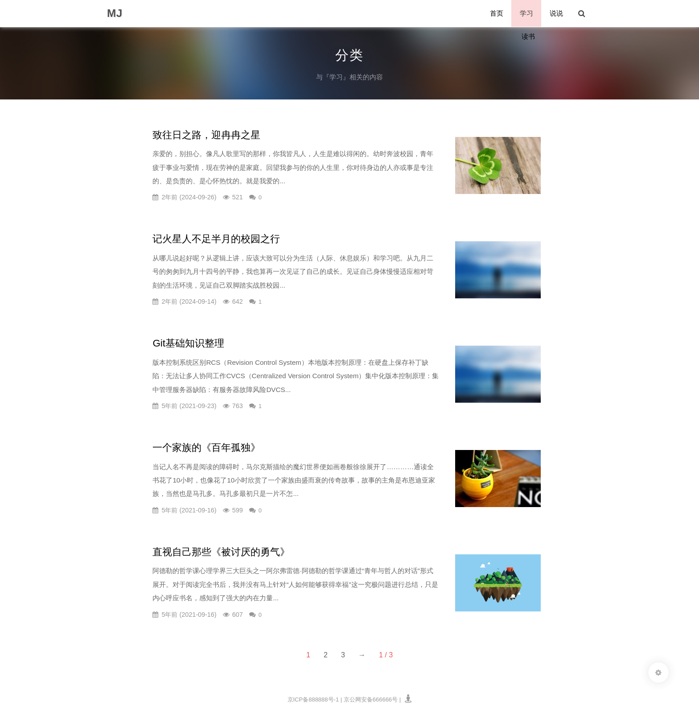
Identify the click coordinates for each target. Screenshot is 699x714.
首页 (498, 14)
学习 (527, 14)
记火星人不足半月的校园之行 (216, 238)
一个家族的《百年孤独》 (206, 447)
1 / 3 (386, 655)
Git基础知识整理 (188, 343)
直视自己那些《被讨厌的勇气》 (221, 551)
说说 (556, 14)
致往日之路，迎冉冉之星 (206, 134)
